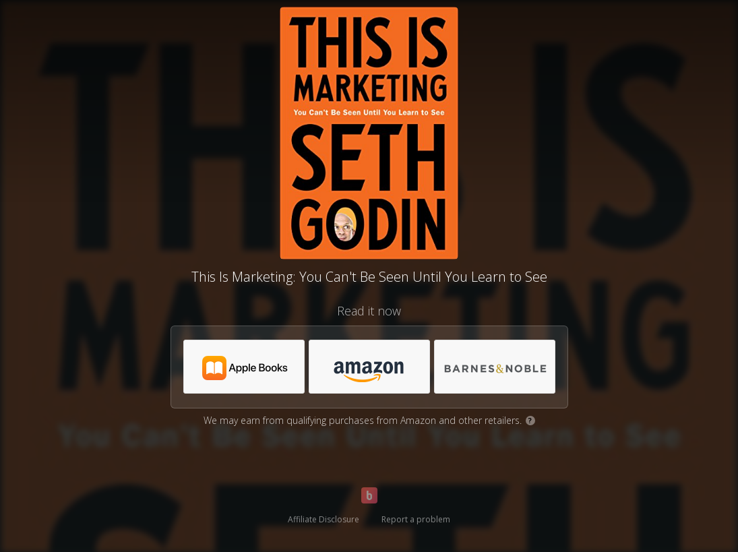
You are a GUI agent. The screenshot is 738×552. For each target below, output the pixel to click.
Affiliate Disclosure (323, 519)
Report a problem (415, 519)
